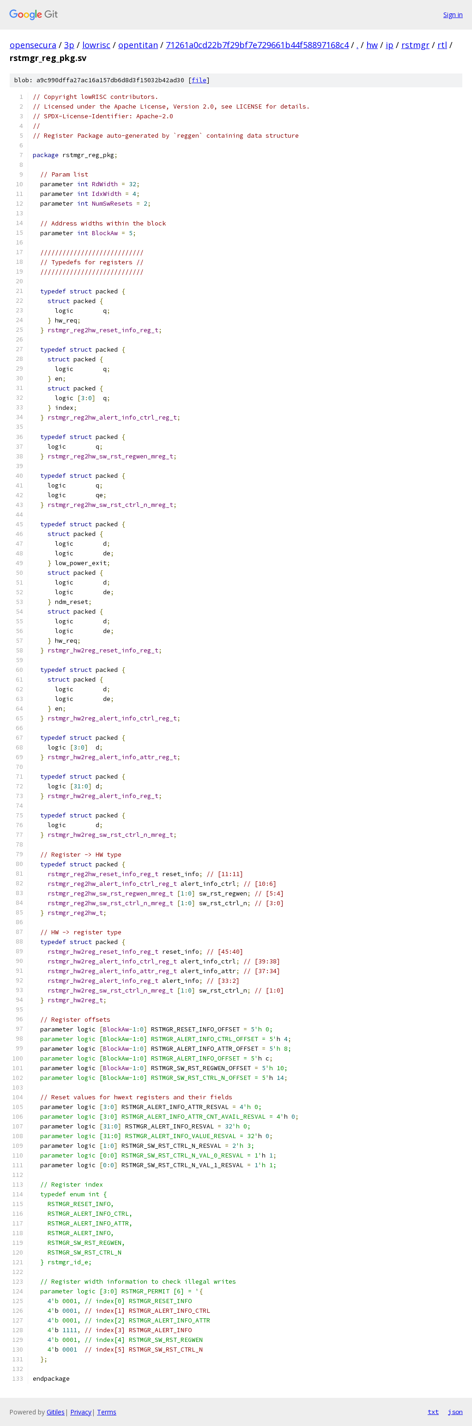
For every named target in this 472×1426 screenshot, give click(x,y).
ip (389, 44)
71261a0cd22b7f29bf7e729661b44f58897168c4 (257, 44)
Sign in (453, 14)
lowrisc (96, 44)
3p (69, 44)
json (455, 1412)
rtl (442, 44)
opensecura (33, 44)
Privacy (80, 1412)
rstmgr (415, 44)
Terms (106, 1412)
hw (372, 44)
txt (433, 1412)
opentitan (138, 44)
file (199, 80)
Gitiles (56, 1412)
